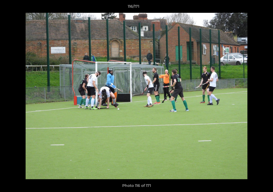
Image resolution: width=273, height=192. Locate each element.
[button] (250, 7)
